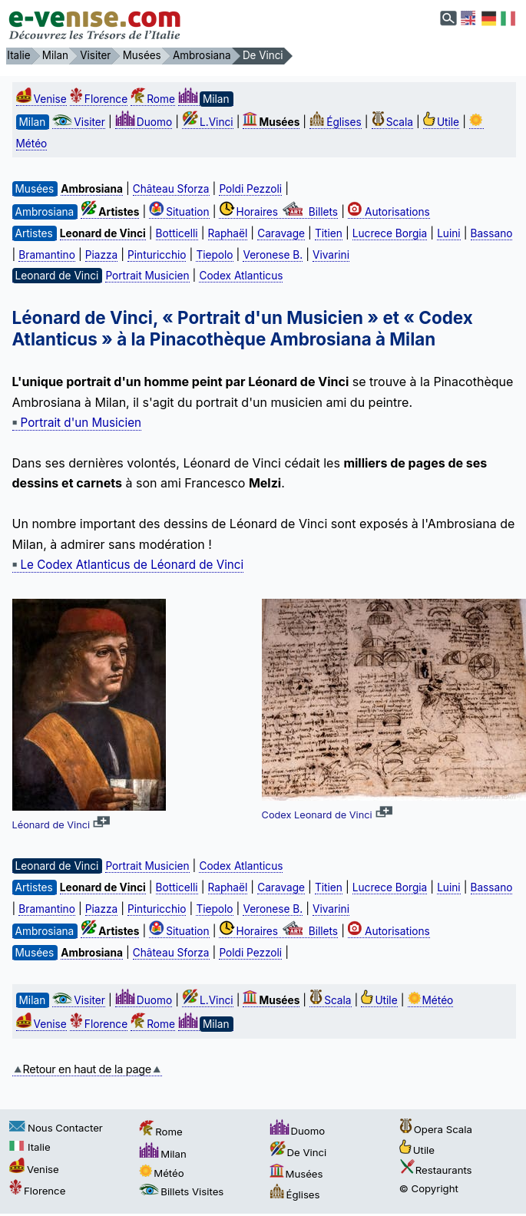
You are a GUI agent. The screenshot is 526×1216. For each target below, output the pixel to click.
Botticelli (177, 233)
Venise (41, 99)
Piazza (101, 255)
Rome (153, 99)
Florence (98, 99)
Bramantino (46, 255)
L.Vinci (207, 122)
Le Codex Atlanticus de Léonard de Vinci (128, 564)
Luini (448, 233)
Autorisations (389, 212)
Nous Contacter (56, 1128)
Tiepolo (214, 255)
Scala (392, 122)
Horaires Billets (278, 212)
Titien (328, 233)
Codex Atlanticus (241, 275)
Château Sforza (171, 189)
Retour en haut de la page (87, 1069)
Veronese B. (273, 255)
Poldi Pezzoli (250, 189)
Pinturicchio (156, 255)
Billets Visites (181, 1191)
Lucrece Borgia (389, 233)
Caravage (281, 233)
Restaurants (435, 1170)
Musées (296, 1174)
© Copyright (428, 1188)
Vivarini (331, 255)
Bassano (492, 233)
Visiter (78, 122)
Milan (163, 1154)
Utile (441, 122)
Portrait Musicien (147, 275)
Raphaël (228, 233)
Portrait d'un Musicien (76, 422)
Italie (30, 1147)
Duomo (143, 122)
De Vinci (298, 1152)
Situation (179, 212)
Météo (431, 1000)
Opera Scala (435, 1129)
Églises (335, 122)
